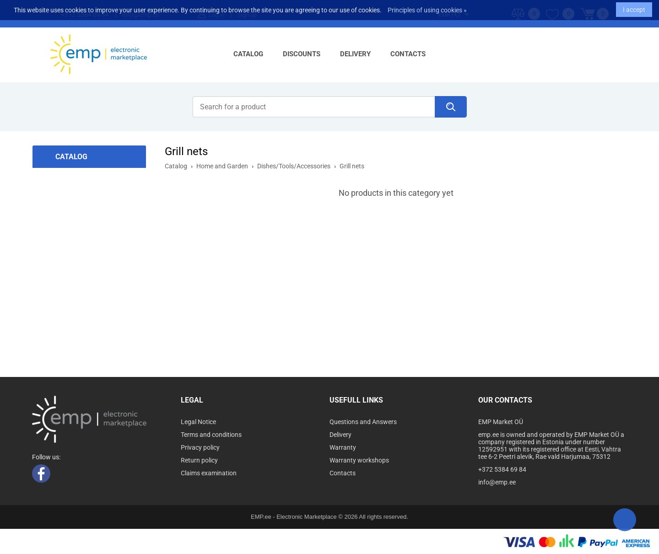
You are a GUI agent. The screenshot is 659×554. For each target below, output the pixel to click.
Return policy (199, 460)
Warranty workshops (359, 460)
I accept (634, 7)
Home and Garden (222, 166)
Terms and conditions (211, 434)
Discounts (301, 54)
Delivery (355, 54)
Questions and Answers (363, 421)
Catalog (248, 54)
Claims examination (209, 473)
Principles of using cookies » (427, 7)
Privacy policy (200, 447)
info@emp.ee (497, 482)
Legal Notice (198, 421)
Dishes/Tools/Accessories (293, 166)
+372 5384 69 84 (502, 469)
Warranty (343, 447)
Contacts (408, 54)
